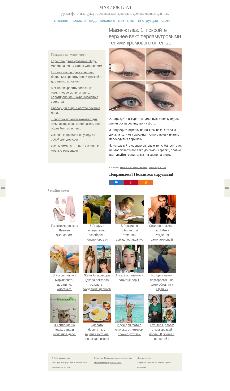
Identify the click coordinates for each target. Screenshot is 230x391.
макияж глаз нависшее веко (133, 167)
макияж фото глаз (157, 167)
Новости (79, 20)
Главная (61, 20)
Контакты (98, 358)
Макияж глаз (115, 7)
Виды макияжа (102, 20)
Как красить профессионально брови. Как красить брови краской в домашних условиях (76, 77)
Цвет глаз (126, 20)
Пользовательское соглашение (118, 358)
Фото (166, 20)
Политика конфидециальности (108, 363)
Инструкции (148, 20)
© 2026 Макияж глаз (61, 358)
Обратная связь (144, 358)
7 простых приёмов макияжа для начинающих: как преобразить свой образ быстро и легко (76, 124)
